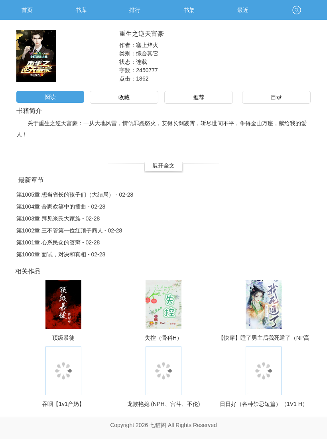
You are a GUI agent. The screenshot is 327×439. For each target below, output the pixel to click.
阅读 (50, 97)
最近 (242, 10)
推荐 (198, 97)
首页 (27, 10)
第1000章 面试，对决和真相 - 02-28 (60, 254)
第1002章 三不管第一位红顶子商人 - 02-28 (69, 230)
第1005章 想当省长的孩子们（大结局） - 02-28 (74, 194)
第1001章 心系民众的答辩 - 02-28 (58, 242)
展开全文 (163, 165)
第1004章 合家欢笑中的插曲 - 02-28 (60, 206)
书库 (81, 10)
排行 (134, 10)
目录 (276, 97)
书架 (189, 10)
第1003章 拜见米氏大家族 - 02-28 (58, 218)
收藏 (124, 97)
